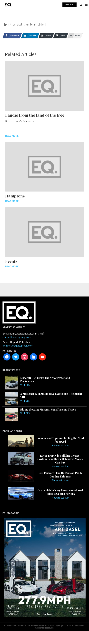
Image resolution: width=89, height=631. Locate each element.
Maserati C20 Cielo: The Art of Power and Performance (45, 379)
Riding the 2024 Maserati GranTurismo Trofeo (48, 409)
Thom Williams (60, 480)
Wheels (25, 385)
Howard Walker (60, 445)
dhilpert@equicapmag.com (17, 345)
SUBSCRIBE (69, 4)
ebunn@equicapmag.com (16, 337)
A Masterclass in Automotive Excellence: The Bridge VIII (51, 395)
